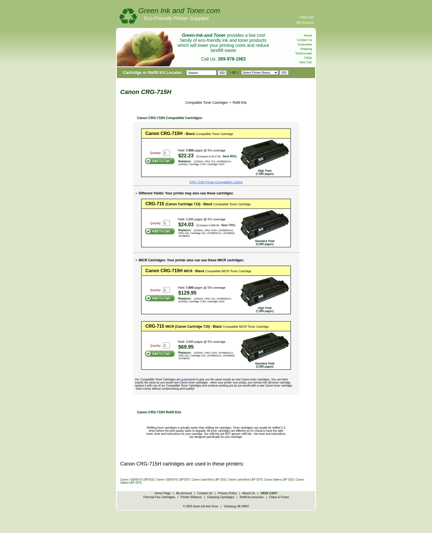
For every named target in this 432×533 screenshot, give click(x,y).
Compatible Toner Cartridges (206, 103)
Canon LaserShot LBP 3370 (245, 479)
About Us (248, 493)
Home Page (163, 493)
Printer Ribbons (191, 497)
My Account (305, 23)
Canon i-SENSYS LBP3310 (137, 479)
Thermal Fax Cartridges (159, 497)
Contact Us (304, 40)
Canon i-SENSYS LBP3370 (173, 479)
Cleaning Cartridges (220, 497)
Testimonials (303, 53)
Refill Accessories (252, 497)
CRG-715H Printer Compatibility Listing (216, 182)
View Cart (306, 17)
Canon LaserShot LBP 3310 (209, 479)
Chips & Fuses (279, 497)
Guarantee (305, 44)
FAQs (308, 57)
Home (308, 35)
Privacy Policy (227, 493)
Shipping (306, 48)
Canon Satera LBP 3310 (279, 479)
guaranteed (188, 379)
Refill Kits (239, 103)
